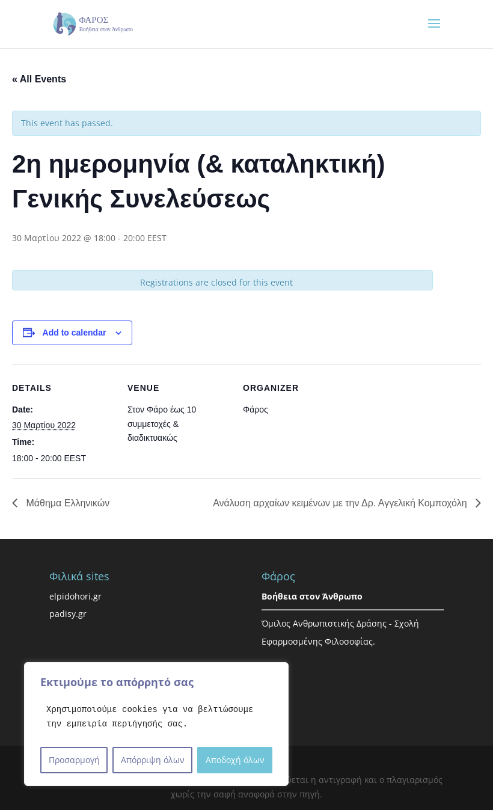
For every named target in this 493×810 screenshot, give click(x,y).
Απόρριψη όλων (153, 760)
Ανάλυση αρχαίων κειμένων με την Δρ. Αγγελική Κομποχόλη (341, 503)
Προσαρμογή (74, 760)
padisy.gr (68, 613)
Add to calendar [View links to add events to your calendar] (74, 332)
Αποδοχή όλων (235, 760)
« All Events (39, 79)
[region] (156, 724)
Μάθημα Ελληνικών (66, 503)
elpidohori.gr (75, 596)
